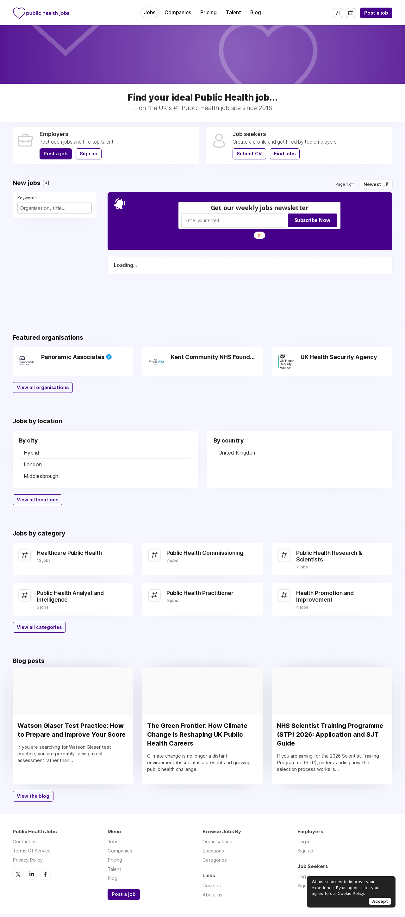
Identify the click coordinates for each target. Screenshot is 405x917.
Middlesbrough (41, 476)
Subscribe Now (312, 220)
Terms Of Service (32, 854)
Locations (213, 854)
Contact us (25, 845)
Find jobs (285, 154)
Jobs (149, 12)
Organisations (217, 845)
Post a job (376, 13)
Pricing (208, 12)
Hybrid (31, 452)
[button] (259, 207)
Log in (304, 845)
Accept (380, 901)
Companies (178, 12)
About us (212, 898)
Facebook (45, 877)
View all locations (37, 500)
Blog (255, 12)
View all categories (39, 627)
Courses (211, 889)
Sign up (88, 154)
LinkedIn (31, 877)
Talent (233, 12)
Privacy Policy (28, 863)
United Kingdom (237, 452)
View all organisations (43, 387)
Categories (214, 863)
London (33, 464)
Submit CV (249, 154)
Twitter (18, 877)
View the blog (33, 799)
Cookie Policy (351, 893)
